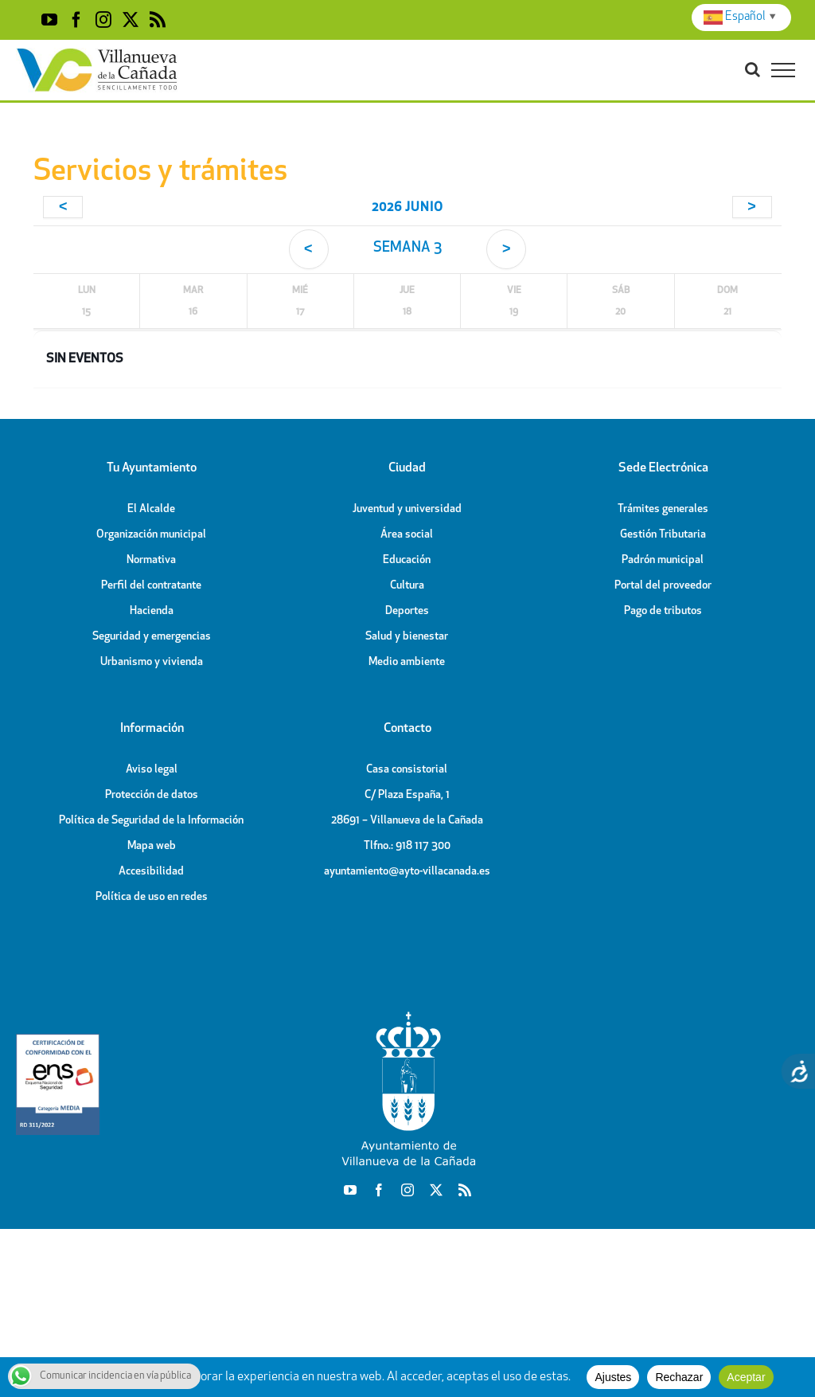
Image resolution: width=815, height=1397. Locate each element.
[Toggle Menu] (783, 70)
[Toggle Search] (752, 69)
